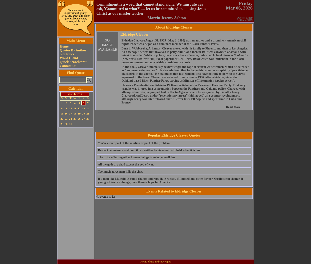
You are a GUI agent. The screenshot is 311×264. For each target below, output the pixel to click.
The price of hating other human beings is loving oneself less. (137, 157)
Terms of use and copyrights (155, 261)
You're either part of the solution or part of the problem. (134, 143)
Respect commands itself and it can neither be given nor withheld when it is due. (149, 150)
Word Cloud (69, 58)
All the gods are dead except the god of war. (126, 164)
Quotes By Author (73, 50)
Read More (233, 107)
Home (64, 46)
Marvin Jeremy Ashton (167, 18)
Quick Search (73, 62)
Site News (67, 54)
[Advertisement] (76, 193)
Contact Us (68, 66)
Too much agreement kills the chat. (120, 171)
